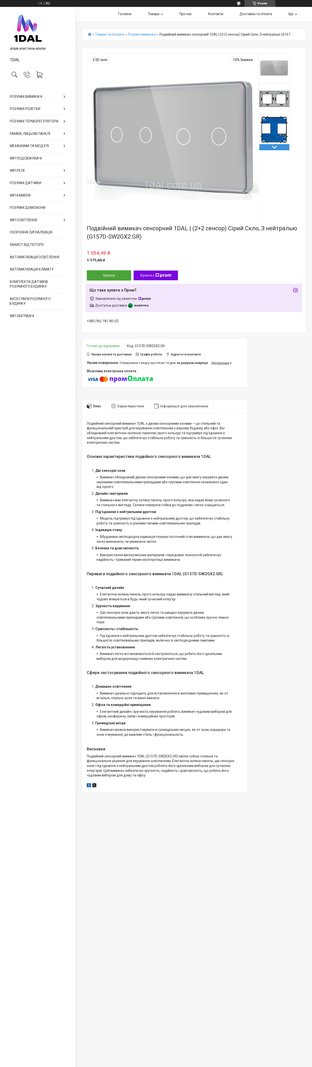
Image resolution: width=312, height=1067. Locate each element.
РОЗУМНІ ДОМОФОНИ (27, 208)
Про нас (185, 14)
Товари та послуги (109, 34)
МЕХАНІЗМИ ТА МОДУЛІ (29, 146)
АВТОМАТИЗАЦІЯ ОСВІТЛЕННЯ (34, 257)
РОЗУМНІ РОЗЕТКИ (25, 109)
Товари (153, 14)
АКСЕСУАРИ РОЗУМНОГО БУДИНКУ (30, 301)
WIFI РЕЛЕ (17, 170)
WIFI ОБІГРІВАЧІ (22, 316)
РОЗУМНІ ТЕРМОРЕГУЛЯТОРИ (34, 121)
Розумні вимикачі (142, 34)
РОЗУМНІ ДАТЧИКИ (25, 183)
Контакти (215, 14)
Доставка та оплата (256, 14)
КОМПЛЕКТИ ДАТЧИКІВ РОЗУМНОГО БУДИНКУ (29, 284)
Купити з (155, 275)
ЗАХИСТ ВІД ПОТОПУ (27, 245)
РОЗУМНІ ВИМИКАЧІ (26, 97)
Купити (109, 275)
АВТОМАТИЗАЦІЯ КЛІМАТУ (32, 269)
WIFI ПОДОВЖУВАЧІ (26, 158)
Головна (124, 14)
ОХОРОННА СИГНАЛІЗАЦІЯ (31, 232)
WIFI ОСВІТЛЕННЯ (23, 220)
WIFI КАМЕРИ (20, 195)
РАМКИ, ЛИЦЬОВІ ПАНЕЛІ (30, 134)
